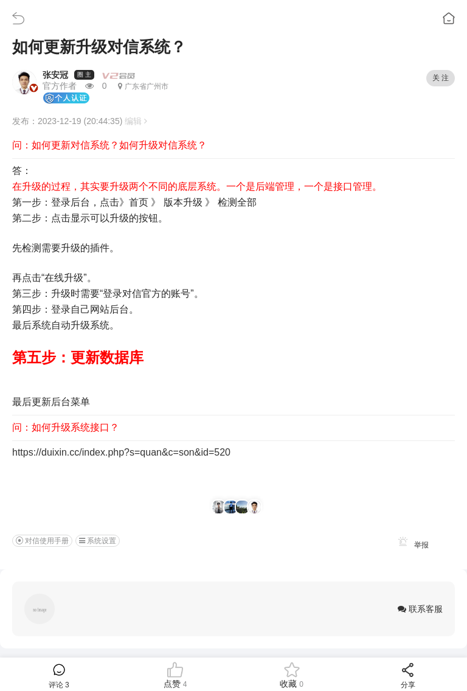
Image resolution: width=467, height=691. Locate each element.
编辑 (136, 121)
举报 (411, 545)
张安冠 (55, 75)
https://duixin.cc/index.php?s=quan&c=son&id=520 (121, 452)
